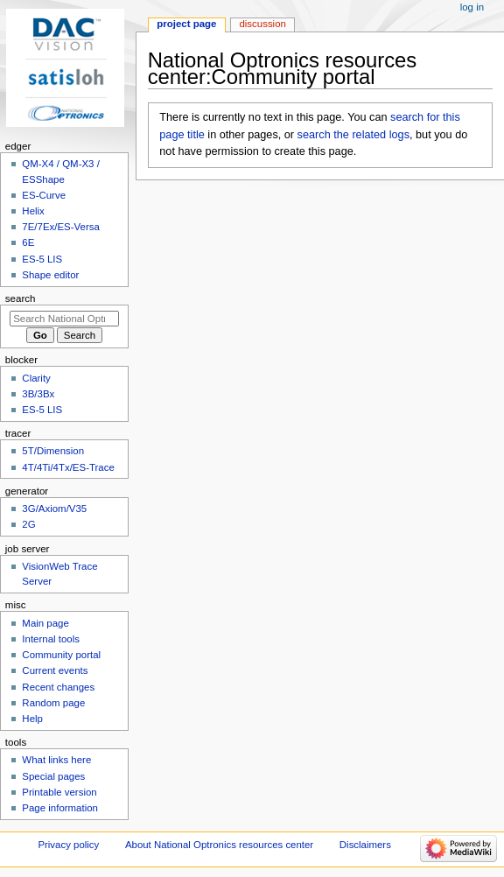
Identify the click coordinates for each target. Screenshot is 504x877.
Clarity (36, 378)
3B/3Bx (38, 394)
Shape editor (50, 275)
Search (20, 298)
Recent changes (58, 687)
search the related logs (354, 135)
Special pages (53, 776)
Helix (33, 211)
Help (32, 718)
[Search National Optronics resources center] (64, 318)
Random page (53, 703)
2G (28, 524)
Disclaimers (365, 844)
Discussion (262, 23)
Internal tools (51, 639)
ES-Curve (44, 195)
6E (28, 242)
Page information (60, 808)
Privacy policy (68, 844)
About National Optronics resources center (219, 844)
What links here (56, 759)
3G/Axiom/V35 (54, 508)
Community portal (61, 654)
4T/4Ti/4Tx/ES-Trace (68, 467)
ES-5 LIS (42, 259)
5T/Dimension (53, 451)
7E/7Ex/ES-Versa (61, 226)
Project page (186, 23)
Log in (472, 7)
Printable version (59, 792)
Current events (55, 670)
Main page (45, 623)
